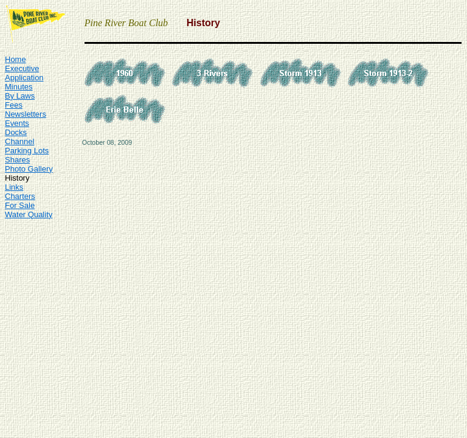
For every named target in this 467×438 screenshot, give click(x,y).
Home (15, 59)
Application (24, 77)
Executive (22, 68)
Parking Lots (27, 150)
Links (14, 187)
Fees (13, 104)
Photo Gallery (29, 168)
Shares (17, 159)
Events (17, 123)
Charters (20, 196)
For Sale (20, 205)
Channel (19, 141)
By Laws (20, 95)
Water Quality (28, 214)
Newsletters (25, 114)
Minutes (19, 86)
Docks (16, 132)
